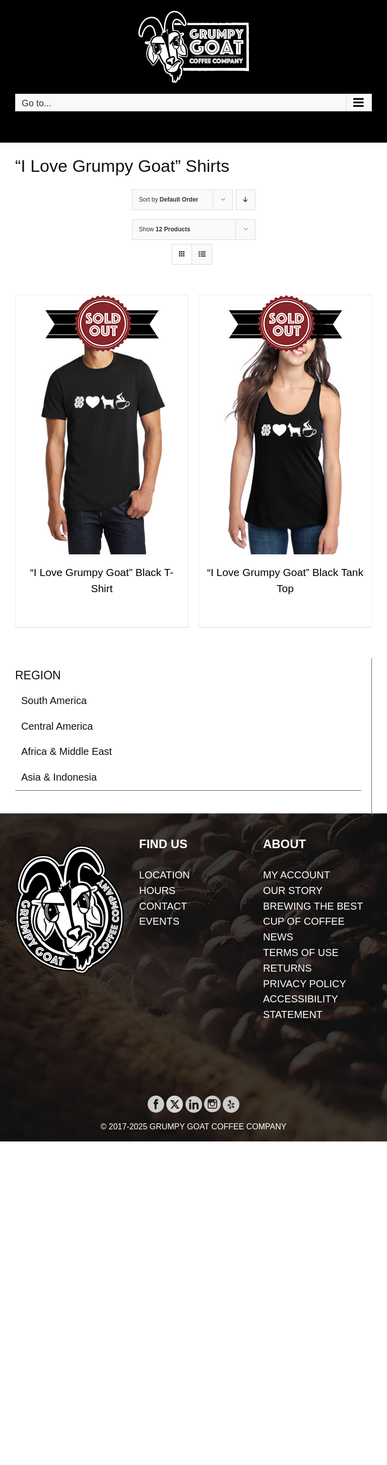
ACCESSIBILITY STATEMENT (300, 1006)
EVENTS (159, 921)
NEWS (278, 936)
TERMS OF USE (301, 952)
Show (164, 229)
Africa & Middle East (66, 751)
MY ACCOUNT (296, 874)
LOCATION (164, 874)
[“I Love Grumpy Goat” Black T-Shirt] (102, 424)
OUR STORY (292, 890)
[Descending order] (245, 199)
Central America (57, 726)
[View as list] (202, 254)
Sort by (169, 199)
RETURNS (287, 968)
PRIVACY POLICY (304, 983)
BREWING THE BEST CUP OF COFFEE (313, 914)
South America (54, 700)
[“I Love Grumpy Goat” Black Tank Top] (285, 424)
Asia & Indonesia (59, 777)
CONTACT (163, 906)
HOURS (157, 890)
